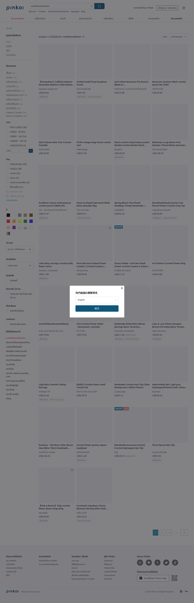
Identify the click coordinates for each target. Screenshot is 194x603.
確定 (97, 308)
